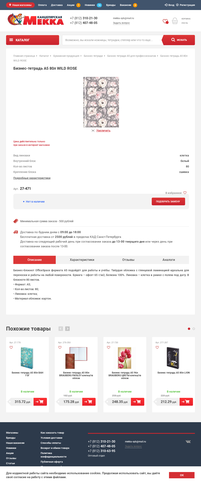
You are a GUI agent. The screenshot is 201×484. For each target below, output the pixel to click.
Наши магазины (22, 5)
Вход (170, 5)
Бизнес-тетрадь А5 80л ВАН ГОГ (27, 374)
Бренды (111, 5)
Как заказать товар (52, 432)
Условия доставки (51, 437)
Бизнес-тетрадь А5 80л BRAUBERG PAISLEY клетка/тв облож (76, 375)
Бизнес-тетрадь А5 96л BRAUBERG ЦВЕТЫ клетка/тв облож (125, 375)
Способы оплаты (51, 442)
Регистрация (186, 5)
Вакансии (128, 5)
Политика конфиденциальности (53, 455)
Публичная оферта (52, 461)
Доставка (57, 5)
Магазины (12, 432)
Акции (73, 5)
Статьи (10, 463)
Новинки (93, 5)
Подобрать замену (168, 201)
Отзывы (11, 458)
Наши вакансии (15, 442)
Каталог (23, 40)
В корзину (40, 402)
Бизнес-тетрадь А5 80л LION (174, 372)
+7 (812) (83, 18)
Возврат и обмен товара (55, 448)
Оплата (42, 5)
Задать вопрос (121, 23)
